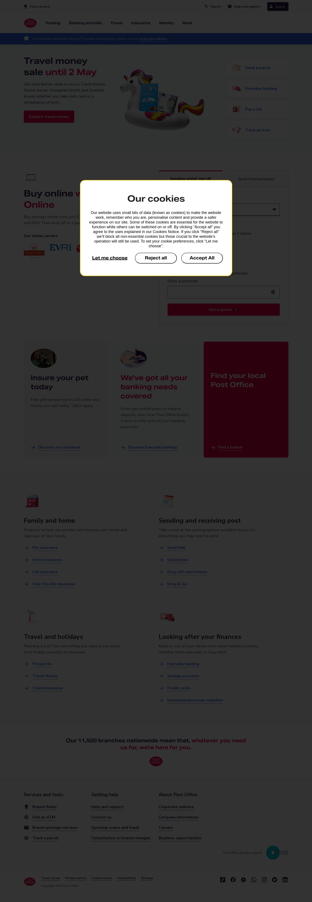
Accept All (202, 258)
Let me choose (110, 258)
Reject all (156, 258)
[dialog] (156, 228)
